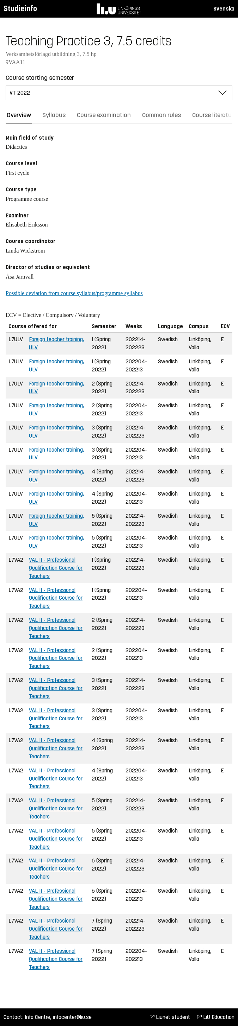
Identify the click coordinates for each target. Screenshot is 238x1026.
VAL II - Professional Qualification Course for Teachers (56, 567)
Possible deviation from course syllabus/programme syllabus (74, 293)
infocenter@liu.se (72, 1017)
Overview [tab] (19, 115)
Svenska (223, 8)
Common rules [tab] (161, 115)
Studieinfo (20, 8)
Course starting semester (40, 78)
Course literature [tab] (214, 115)
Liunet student (170, 1017)
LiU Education (215, 1017)
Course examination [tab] (104, 115)
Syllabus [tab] (54, 115)
